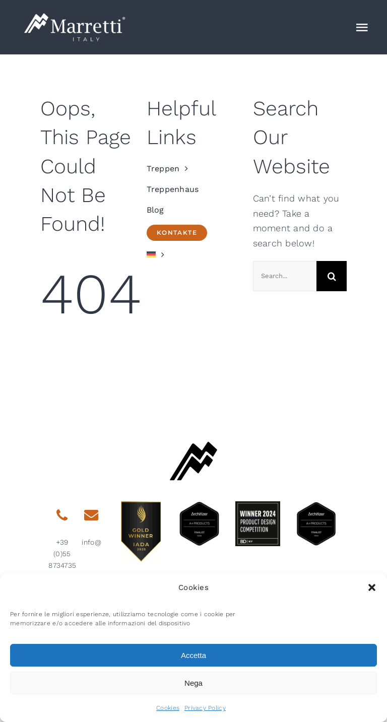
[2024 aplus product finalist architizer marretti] (316, 505)
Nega (193, 683)
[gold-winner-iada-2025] (141, 505)
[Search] (331, 276)
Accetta (193, 655)
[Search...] (285, 276)
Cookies (167, 707)
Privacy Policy (205, 707)
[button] (372, 587)
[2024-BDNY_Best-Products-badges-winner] (257, 505)
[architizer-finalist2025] (199, 505)
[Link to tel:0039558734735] (62, 515)
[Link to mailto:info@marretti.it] (91, 515)
